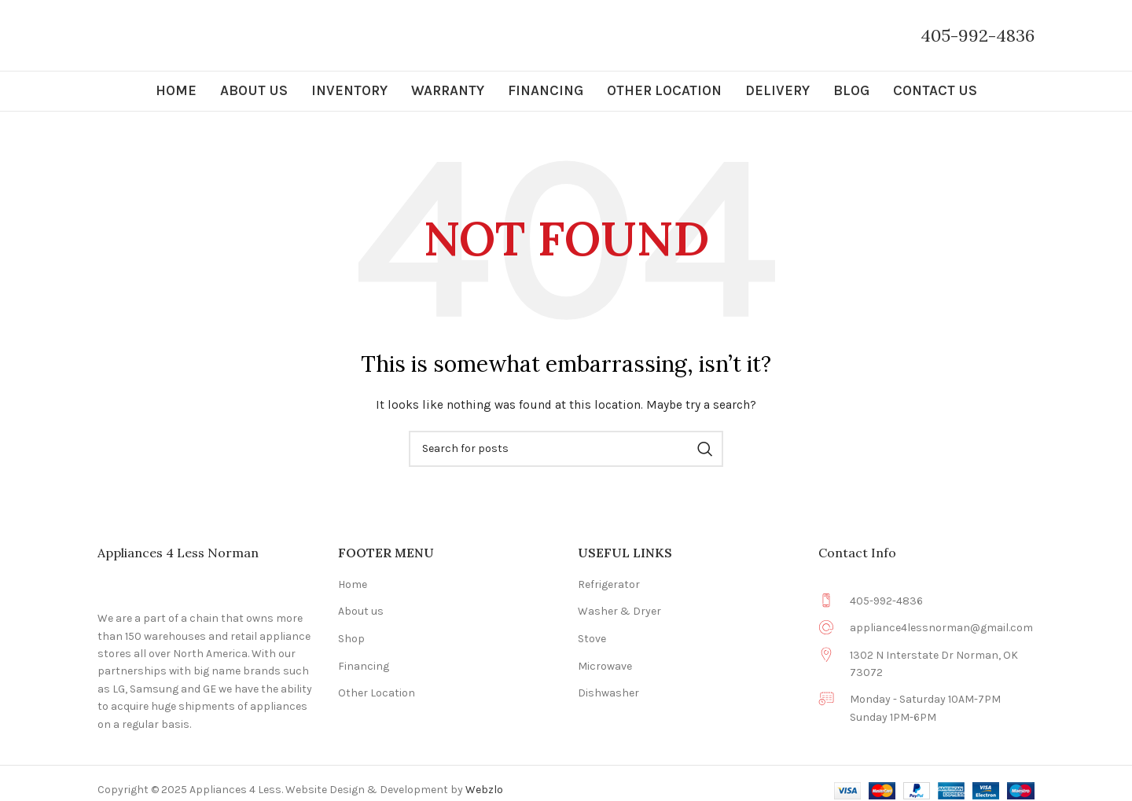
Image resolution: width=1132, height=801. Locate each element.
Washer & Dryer (619, 611)
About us (361, 611)
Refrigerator (609, 584)
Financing (363, 666)
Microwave (605, 666)
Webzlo (484, 789)
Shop (351, 638)
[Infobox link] (978, 36)
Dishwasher (608, 693)
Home (352, 584)
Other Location (376, 693)
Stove (592, 638)
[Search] (566, 449)
